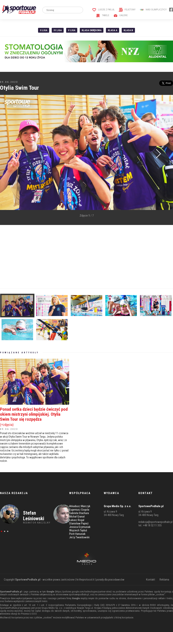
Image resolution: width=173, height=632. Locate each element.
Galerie (121, 15)
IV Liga (58, 30)
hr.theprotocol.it (85, 579)
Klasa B (128, 30)
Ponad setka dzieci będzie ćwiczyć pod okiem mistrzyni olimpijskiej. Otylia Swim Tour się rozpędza (34, 417)
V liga (71, 30)
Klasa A (112, 30)
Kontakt (150, 579)
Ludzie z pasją (103, 9)
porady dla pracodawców (110, 579)
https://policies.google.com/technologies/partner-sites (83, 591)
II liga (43, 30)
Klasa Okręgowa (91, 30)
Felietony (127, 9)
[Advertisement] (67, 257)
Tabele (102, 15)
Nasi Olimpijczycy (153, 9)
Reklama (164, 579)
